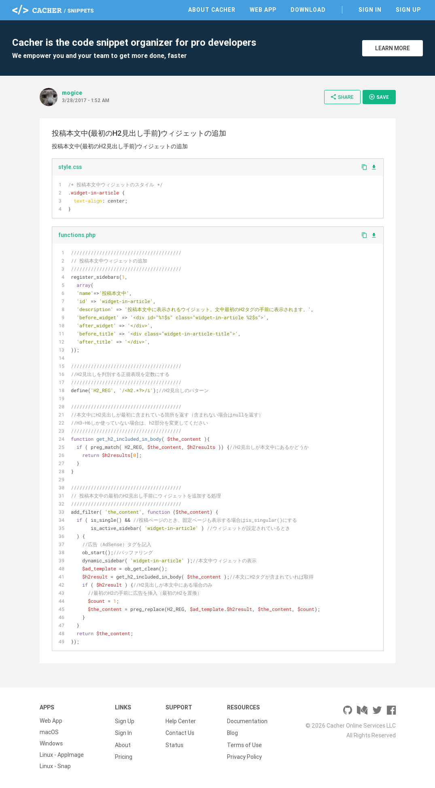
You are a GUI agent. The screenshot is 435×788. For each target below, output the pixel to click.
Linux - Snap (55, 766)
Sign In (370, 9)
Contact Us (180, 732)
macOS (49, 732)
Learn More (392, 48)
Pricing (123, 754)
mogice (72, 92)
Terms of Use (244, 743)
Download (308, 9)
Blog (232, 732)
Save (379, 97)
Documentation (247, 720)
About (123, 743)
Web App (263, 9)
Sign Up (408, 9)
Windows (51, 743)
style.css (70, 167)
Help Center (181, 720)
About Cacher (212, 9)
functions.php (76, 235)
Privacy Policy (244, 754)
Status (174, 743)
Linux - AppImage (62, 754)
